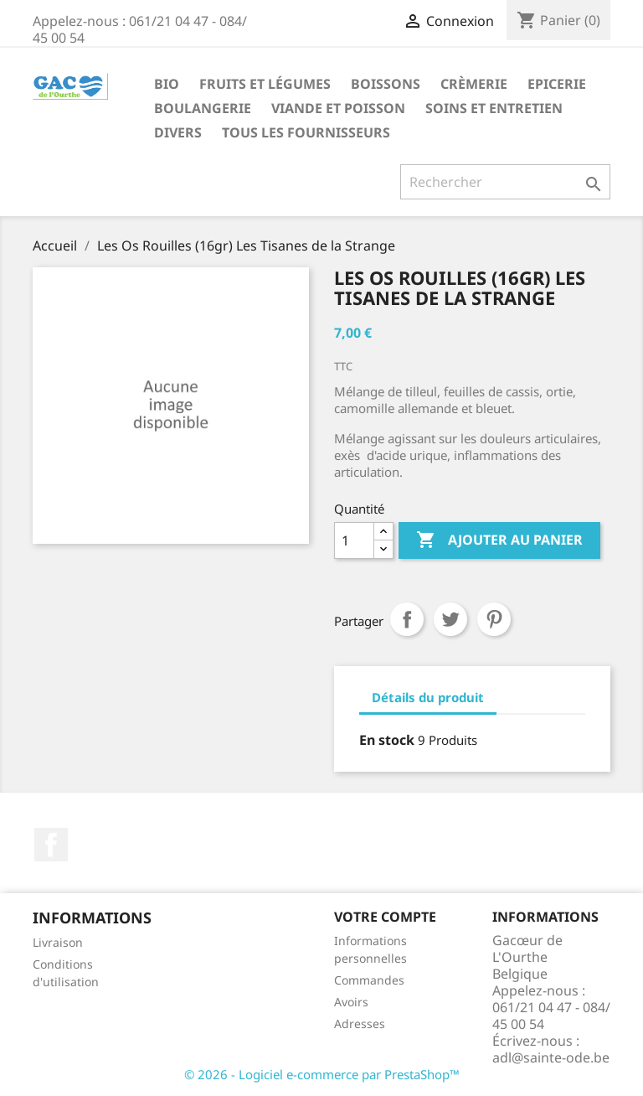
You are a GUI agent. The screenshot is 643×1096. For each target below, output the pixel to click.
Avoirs (351, 1002)
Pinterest (494, 619)
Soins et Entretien (494, 108)
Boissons (385, 84)
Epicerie (556, 84)
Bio (166, 84)
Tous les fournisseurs (306, 132)
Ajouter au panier (499, 540)
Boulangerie (202, 108)
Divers (178, 132)
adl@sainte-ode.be (551, 1057)
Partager (407, 619)
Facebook (51, 844)
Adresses (359, 1023)
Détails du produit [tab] (428, 697)
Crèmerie (473, 84)
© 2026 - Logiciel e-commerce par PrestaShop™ (322, 1074)
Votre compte (385, 916)
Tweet (450, 619)
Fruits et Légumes (265, 84)
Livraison (58, 942)
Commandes (369, 980)
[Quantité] (354, 540)
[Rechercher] (505, 181)
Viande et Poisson (338, 108)
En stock (386, 740)
